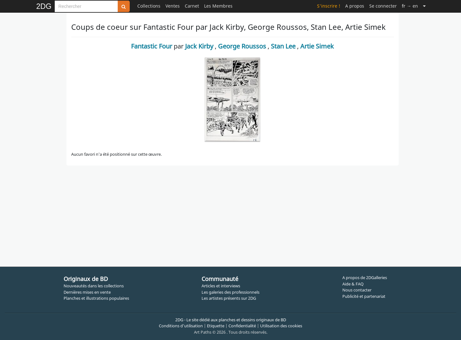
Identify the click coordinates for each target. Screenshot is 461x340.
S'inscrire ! (328, 6)
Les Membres (218, 6)
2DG (44, 6)
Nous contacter (356, 290)
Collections (148, 6)
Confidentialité (242, 326)
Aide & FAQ (353, 284)
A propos (354, 6)
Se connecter (383, 6)
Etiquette (215, 326)
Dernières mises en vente (87, 292)
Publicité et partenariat (363, 296)
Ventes (172, 6)
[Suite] (424, 6)
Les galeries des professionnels (230, 292)
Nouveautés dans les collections (94, 286)
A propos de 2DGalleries (364, 277)
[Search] (86, 6)
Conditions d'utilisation (181, 326)
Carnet (192, 6)
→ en (410, 6)
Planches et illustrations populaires (96, 298)
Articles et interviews (221, 286)
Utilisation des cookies (281, 326)
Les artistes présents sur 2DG (229, 298)
